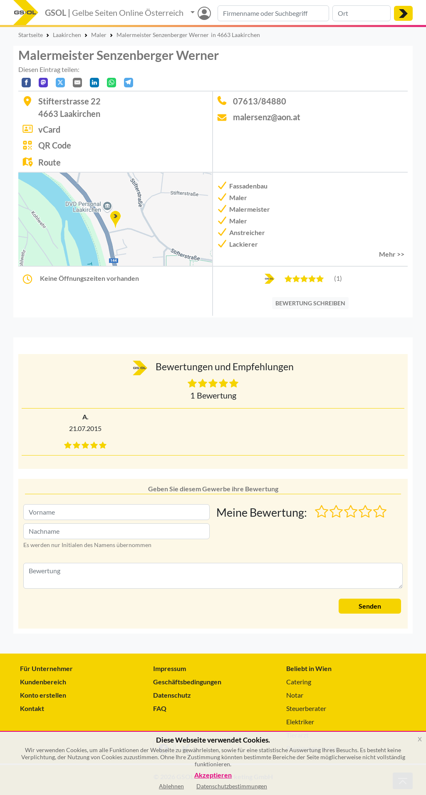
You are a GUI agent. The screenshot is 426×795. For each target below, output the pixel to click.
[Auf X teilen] (60, 82)
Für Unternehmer (46, 668)
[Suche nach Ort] (361, 13)
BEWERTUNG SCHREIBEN (310, 303)
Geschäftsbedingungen (187, 682)
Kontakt (32, 708)
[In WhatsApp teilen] (111, 82)
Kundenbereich (43, 682)
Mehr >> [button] (391, 254)
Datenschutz (172, 695)
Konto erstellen (43, 695)
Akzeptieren (213, 775)
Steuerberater (306, 708)
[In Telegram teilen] (128, 82)
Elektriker (300, 722)
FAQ (159, 708)
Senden (370, 606)
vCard (49, 129)
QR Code (54, 145)
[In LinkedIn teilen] (94, 82)
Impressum (169, 668)
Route (49, 162)
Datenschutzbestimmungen (231, 786)
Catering (298, 682)
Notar (294, 695)
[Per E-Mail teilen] (77, 82)
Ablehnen (171, 786)
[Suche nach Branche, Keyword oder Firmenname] (273, 13)
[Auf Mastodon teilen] (43, 82)
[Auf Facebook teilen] (26, 82)
